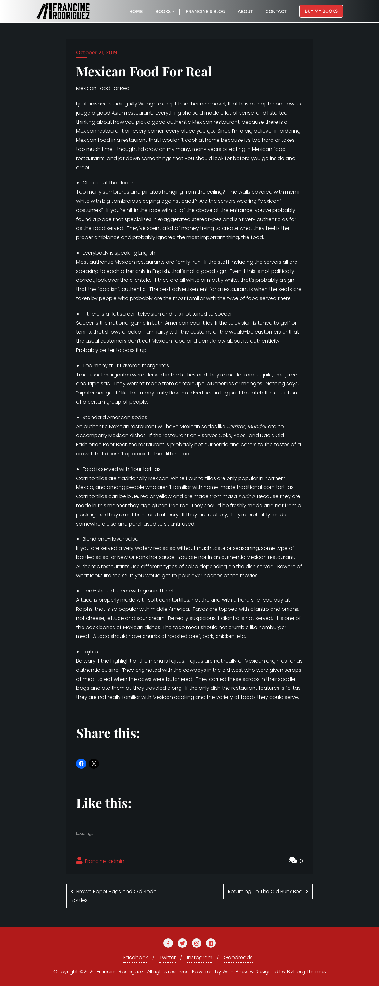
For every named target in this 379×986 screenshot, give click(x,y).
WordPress (235, 971)
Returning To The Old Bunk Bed (265, 891)
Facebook (135, 957)
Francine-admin (100, 861)
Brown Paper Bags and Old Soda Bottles (114, 896)
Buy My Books (321, 11)
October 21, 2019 (96, 53)
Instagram (199, 957)
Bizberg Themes (306, 971)
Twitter (167, 957)
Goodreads (238, 957)
